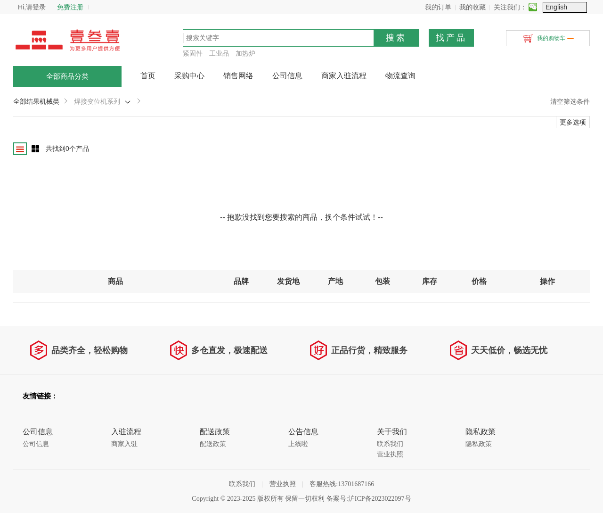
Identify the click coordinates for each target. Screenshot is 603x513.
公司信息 (287, 76)
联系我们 (390, 443)
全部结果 (26, 101)
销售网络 (238, 76)
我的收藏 (517, 7)
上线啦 (298, 443)
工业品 (219, 53)
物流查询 (400, 76)
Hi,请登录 (32, 7)
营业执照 (390, 454)
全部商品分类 (67, 76)
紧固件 (193, 53)
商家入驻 (124, 443)
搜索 (396, 37)
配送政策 (213, 443)
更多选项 (573, 122)
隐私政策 (478, 443)
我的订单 (482, 7)
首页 (147, 76)
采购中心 (189, 76)
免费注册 (70, 7)
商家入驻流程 (344, 76)
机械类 (49, 101)
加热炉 (245, 53)
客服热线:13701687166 (342, 484)
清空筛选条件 (570, 101)
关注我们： (554, 7)
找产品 (451, 37)
